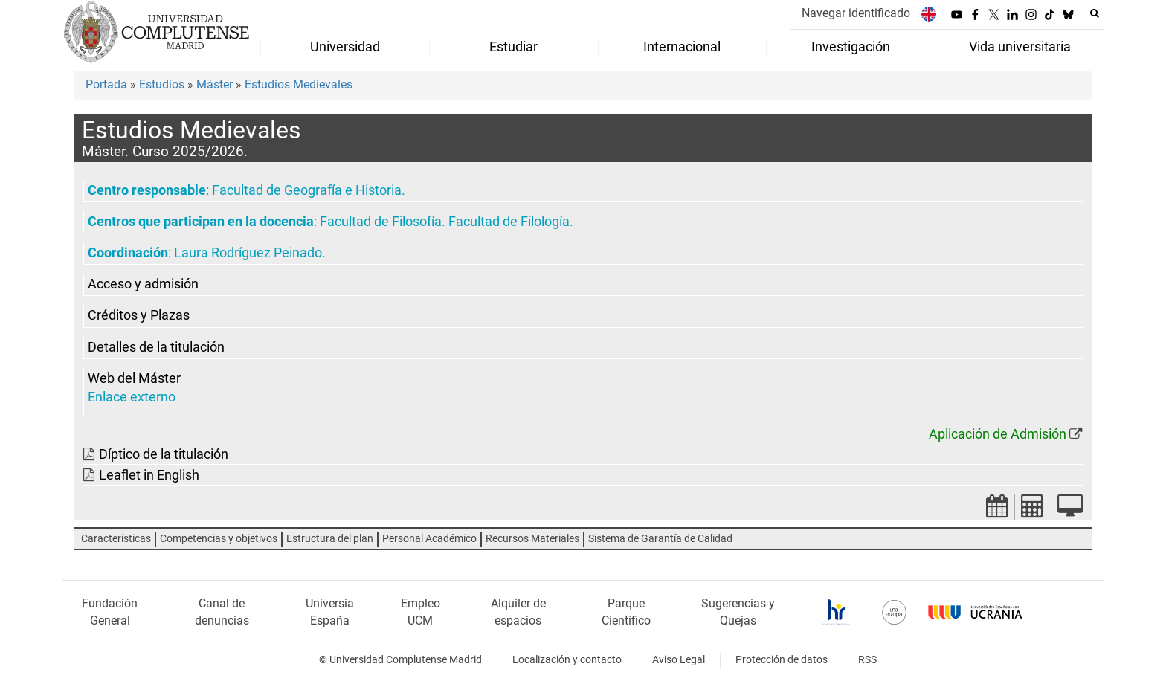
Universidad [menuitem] (345, 46)
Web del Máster (134, 378)
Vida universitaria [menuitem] (1020, 46)
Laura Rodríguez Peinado (248, 252)
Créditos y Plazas (139, 315)
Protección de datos (781, 660)
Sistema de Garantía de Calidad (660, 538)
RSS (867, 660)
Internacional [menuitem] (682, 46)
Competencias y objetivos (218, 538)
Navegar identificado (856, 13)
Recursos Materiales (532, 538)
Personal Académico (429, 538)
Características (116, 538)
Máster (214, 84)
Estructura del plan (329, 538)
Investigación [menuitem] (850, 46)
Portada (106, 84)
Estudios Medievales (298, 84)
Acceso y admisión (143, 284)
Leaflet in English (149, 475)
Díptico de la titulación (163, 454)
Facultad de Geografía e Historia (307, 190)
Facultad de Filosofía (381, 221)
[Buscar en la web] (1095, 13)
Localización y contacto (567, 660)
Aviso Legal (678, 660)
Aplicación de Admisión (997, 434)
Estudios (161, 84)
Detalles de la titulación (156, 347)
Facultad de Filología (509, 221)
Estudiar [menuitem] (513, 46)
